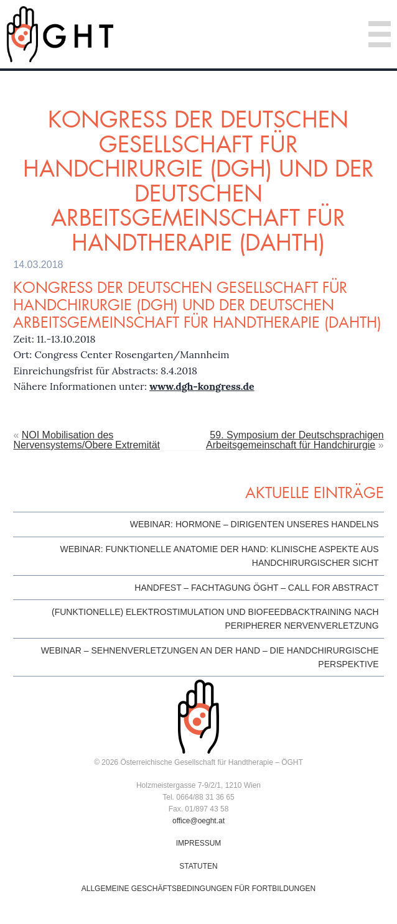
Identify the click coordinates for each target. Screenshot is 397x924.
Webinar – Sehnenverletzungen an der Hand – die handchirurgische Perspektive (210, 657)
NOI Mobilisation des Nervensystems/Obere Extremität (86, 440)
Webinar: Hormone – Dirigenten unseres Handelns (254, 524)
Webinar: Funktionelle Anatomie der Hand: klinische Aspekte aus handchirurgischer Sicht (219, 556)
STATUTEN (198, 866)
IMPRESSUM (199, 843)
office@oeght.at (198, 820)
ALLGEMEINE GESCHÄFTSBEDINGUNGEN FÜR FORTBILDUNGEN (199, 888)
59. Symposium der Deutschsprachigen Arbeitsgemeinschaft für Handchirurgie (294, 440)
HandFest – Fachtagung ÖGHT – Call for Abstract (256, 588)
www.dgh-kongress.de (201, 386)
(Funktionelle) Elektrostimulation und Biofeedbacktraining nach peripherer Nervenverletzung (215, 619)
